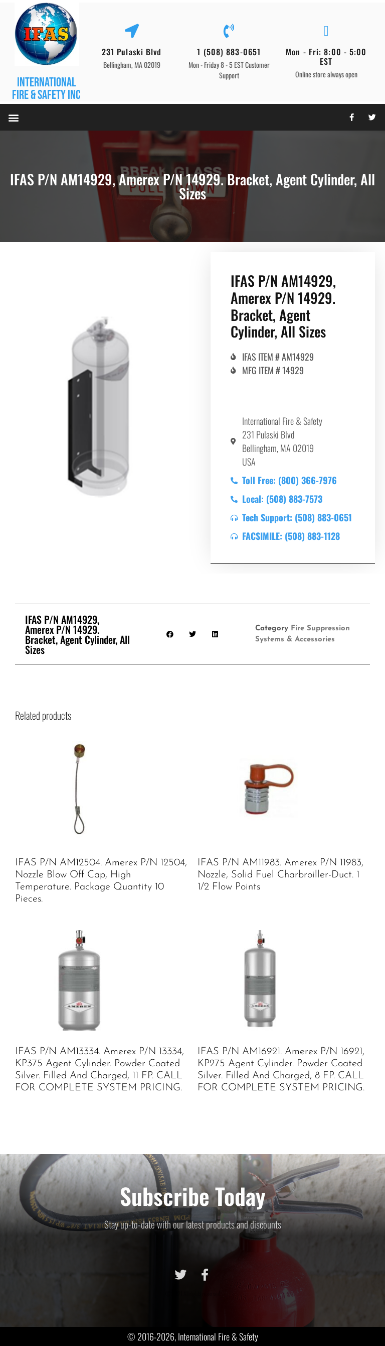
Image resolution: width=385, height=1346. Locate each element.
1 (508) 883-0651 (229, 52)
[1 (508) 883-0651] (229, 31)
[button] (13, 117)
